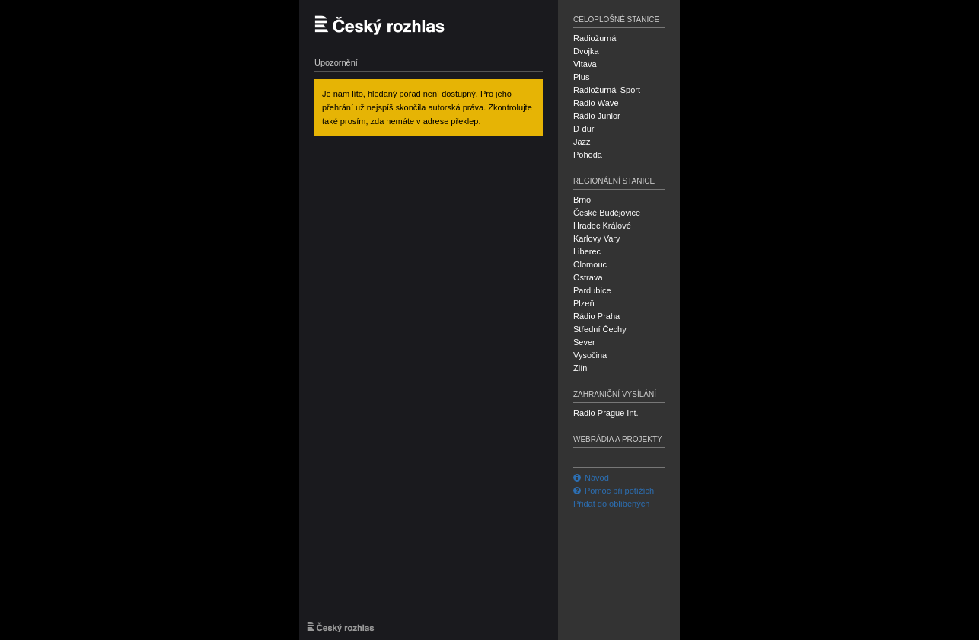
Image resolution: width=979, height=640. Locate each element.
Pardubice (592, 290)
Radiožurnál (595, 38)
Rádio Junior (596, 115)
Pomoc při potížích (613, 490)
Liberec (587, 251)
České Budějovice (606, 212)
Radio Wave (596, 102)
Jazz (582, 141)
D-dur (584, 128)
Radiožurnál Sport (606, 89)
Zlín (580, 368)
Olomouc (590, 264)
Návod (591, 477)
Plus (581, 77)
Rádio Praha (596, 316)
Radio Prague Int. (606, 413)
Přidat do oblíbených (611, 503)
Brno (582, 199)
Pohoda (587, 154)
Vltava (585, 64)
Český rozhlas (386, 25)
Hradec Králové (602, 225)
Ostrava (588, 277)
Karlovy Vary (596, 238)
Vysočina (590, 355)
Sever (584, 342)
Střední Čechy (600, 329)
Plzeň (584, 303)
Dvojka (586, 51)
